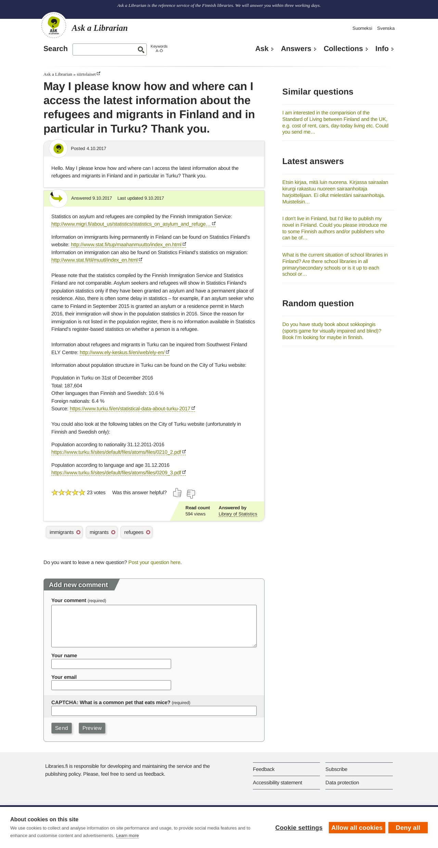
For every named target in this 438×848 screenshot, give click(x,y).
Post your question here (154, 562)
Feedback (263, 769)
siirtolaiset (86, 74)
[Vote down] (190, 494)
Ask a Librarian (57, 74)
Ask (262, 49)
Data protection (342, 782)
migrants (99, 532)
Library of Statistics (238, 513)
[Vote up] (177, 492)
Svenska (386, 28)
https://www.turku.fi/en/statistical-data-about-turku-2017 (130, 408)
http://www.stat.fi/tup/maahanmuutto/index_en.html (126, 244)
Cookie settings (298, 827)
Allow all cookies (356, 827)
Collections (343, 49)
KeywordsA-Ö (159, 48)
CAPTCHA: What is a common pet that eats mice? (110, 702)
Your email (64, 677)
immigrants (62, 532)
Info (382, 49)
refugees (133, 532)
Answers (296, 49)
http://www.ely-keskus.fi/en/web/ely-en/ (122, 352)
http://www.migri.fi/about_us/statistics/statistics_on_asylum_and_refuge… (131, 224)
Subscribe (336, 769)
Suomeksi (362, 28)
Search (55, 49)
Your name (64, 655)
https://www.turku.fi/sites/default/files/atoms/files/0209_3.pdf (116, 472)
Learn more (127, 835)
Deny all (408, 827)
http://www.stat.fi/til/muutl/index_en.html (94, 260)
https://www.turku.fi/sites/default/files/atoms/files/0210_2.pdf (116, 452)
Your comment (68, 600)
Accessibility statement (277, 782)
